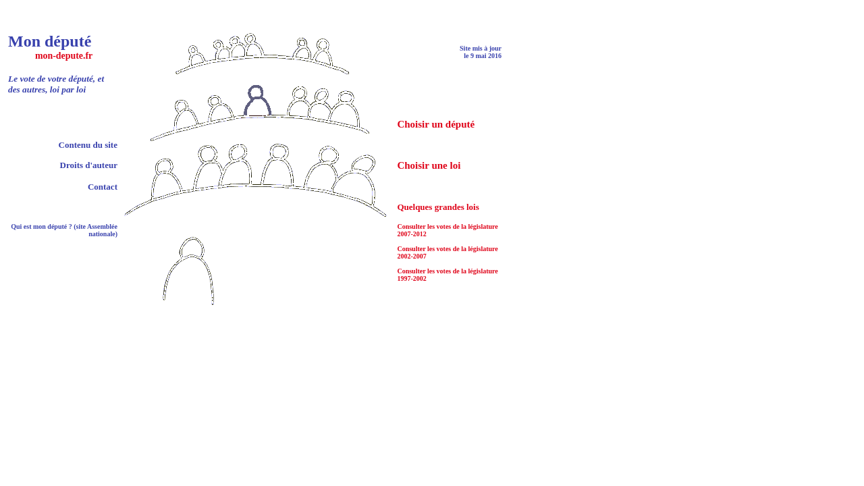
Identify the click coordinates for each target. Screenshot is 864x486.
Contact (102, 187)
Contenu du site (88, 145)
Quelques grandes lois (438, 207)
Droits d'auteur (88, 165)
